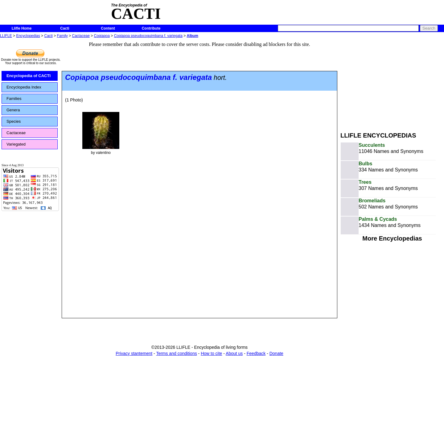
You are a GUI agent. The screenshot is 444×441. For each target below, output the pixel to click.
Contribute (151, 28)
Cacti (64, 28)
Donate (276, 353)
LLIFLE (6, 36)
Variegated (16, 144)
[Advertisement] (392, 82)
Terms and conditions (176, 353)
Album (192, 36)
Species (13, 121)
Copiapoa (102, 36)
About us (234, 353)
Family (62, 36)
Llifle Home (22, 28)
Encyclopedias (28, 36)
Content (108, 28)
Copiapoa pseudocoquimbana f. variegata (148, 36)
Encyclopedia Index (23, 87)
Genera (13, 110)
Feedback (256, 353)
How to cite (211, 353)
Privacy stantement (134, 353)
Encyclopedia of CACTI (28, 75)
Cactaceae (81, 36)
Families (13, 98)
